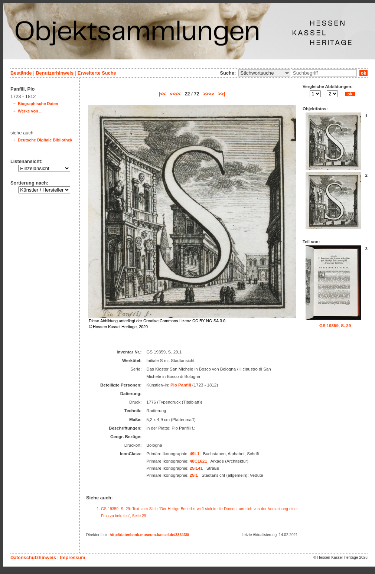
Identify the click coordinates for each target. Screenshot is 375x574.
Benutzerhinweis (55, 73)
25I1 (194, 475)
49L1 (194, 453)
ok (363, 73)
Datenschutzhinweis (33, 557)
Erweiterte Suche (97, 73)
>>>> (208, 94)
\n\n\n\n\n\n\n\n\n (264, 72)
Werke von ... (30, 111)
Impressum (72, 557)
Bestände (21, 73)
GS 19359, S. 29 (335, 325)
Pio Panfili (180, 385)
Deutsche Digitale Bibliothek (45, 140)
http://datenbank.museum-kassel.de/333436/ (149, 535)
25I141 (196, 468)
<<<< (175, 94)
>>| (221, 94)
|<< (162, 94)
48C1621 (198, 461)
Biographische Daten (38, 103)
